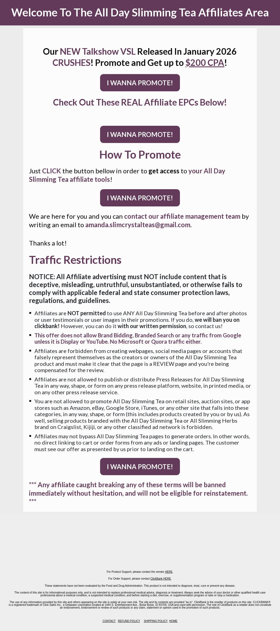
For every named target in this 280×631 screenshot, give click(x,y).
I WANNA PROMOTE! (140, 83)
